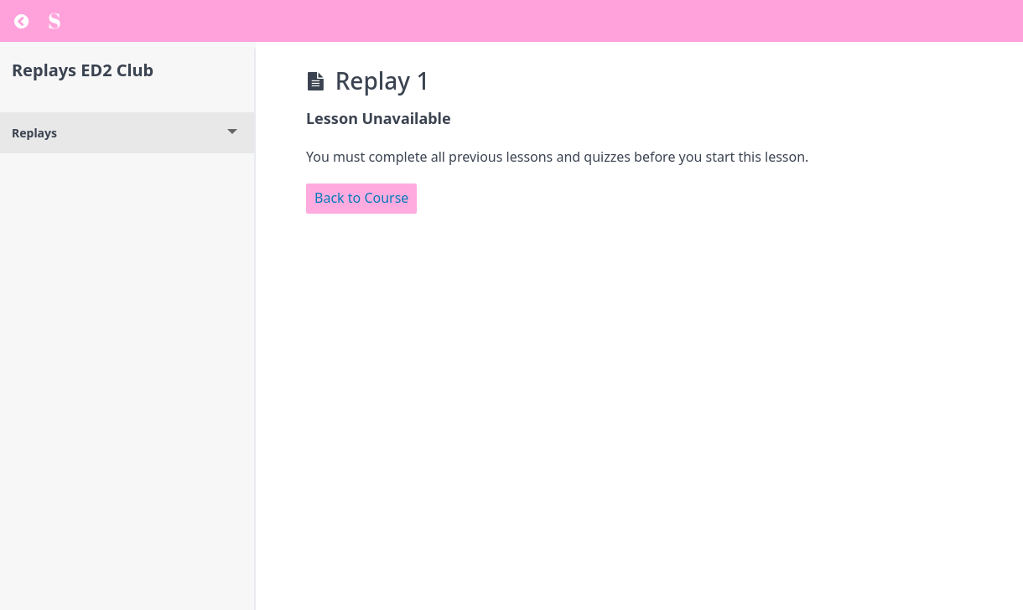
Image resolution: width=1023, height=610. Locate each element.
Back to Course (361, 198)
